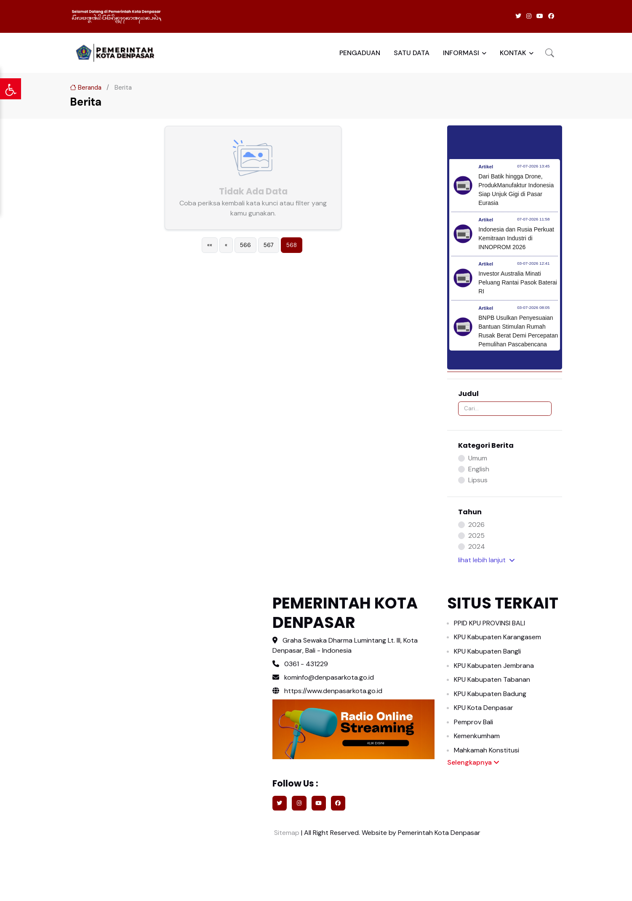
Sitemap (285, 832)
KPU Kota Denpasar (483, 707)
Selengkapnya (473, 762)
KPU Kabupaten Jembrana (494, 665)
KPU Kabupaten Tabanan (492, 679)
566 (245, 245)
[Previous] (226, 245)
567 (269, 245)
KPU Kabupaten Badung (490, 693)
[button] (549, 52)
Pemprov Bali (473, 722)
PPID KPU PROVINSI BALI (489, 623)
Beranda (85, 87)
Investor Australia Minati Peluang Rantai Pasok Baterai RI (517, 282)
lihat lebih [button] (486, 560)
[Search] (505, 408)
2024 (476, 546)
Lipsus (478, 480)
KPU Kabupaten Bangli (487, 651)
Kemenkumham (477, 735)
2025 (476, 535)
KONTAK (513, 52)
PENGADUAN (359, 52)
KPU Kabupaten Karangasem (497, 637)
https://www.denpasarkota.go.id (327, 690)
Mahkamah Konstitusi (486, 750)
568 (291, 245)
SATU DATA (411, 52)
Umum (477, 458)
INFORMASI (461, 52)
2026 (476, 524)
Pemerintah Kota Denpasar (439, 832)
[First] (210, 245)
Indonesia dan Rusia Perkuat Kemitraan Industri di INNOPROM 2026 (516, 238)
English (478, 469)
